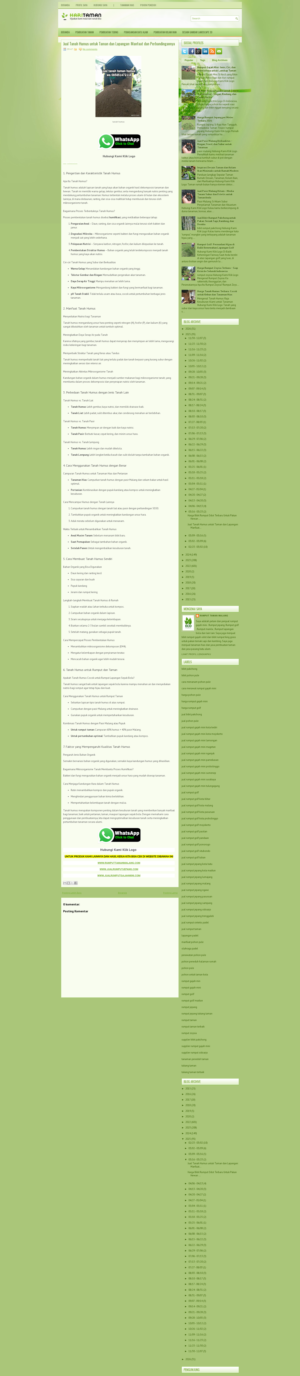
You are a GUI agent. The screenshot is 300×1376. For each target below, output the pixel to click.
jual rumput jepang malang (196, 883)
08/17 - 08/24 (195, 405)
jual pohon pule (190, 721)
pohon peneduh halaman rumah (199, 961)
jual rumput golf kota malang (197, 805)
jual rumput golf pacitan (194, 831)
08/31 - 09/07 (195, 394)
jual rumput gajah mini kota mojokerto (202, 734)
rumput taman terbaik (193, 1026)
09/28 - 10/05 (195, 371)
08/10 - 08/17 (195, 411)
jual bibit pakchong (192, 714)
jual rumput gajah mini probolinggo (200, 766)
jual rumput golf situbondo (196, 851)
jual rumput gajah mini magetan (199, 747)
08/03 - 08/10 (195, 416)
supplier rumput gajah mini (196, 1046)
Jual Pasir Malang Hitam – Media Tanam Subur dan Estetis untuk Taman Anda (215, 194)
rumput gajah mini (191, 987)
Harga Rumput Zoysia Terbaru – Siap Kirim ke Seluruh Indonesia (217, 269)
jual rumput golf (190, 792)
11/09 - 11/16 (195, 355)
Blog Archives (219, 60)
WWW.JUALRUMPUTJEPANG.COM (119, 869)
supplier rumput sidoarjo (195, 1052)
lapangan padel (190, 935)
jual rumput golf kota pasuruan (198, 812)
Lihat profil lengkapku (196, 654)
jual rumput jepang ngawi (195, 890)
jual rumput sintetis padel (195, 922)
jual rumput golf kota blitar (196, 799)
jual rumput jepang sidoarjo (196, 909)
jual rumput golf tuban (193, 857)
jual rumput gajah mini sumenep (199, 773)
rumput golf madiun (192, 1000)
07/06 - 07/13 (195, 433)
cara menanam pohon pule (196, 682)
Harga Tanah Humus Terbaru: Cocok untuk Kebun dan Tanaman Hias (217, 293)
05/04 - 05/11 (195, 483)
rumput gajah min (191, 981)
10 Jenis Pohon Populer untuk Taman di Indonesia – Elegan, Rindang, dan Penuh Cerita (218, 94)
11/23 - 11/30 (195, 343)
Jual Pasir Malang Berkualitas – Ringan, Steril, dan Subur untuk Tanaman (214, 144)
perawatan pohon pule (194, 955)
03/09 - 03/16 (195, 535)
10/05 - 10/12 (195, 366)
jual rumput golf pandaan (195, 838)
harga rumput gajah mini (195, 701)
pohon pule (188, 968)
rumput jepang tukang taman (197, 1013)
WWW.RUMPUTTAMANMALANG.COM (119, 862)
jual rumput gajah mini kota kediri (199, 727)
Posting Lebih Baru (72, 892)
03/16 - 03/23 (195, 511)
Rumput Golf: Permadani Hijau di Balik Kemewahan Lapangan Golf (216, 246)
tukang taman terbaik (193, 1072)
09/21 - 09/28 (195, 377)
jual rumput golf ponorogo (196, 844)
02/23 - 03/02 (195, 546)
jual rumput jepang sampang (197, 903)
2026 (188, 328)
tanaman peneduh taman (195, 1059)
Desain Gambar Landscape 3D (197, 32)
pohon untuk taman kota (195, 974)
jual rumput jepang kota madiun (199, 870)
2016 (188, 594)
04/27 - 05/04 (195, 489)
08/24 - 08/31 (195, 399)
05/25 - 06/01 (195, 466)
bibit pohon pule (190, 675)
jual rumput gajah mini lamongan (199, 740)
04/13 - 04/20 (195, 500)
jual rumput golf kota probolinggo (200, 818)
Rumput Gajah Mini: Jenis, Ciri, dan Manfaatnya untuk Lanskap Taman (216, 69)
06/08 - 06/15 (195, 455)
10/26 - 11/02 (195, 360)
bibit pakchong (189, 668)
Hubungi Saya (100, 5)
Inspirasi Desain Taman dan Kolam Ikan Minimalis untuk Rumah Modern (217, 169)
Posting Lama (170, 892)
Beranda (65, 5)
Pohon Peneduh (148, 5)
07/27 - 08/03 (195, 422)
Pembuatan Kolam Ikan (165, 32)
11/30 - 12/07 (195, 338)
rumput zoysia (189, 1033)
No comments (90, 49)
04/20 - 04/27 (195, 494)
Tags (202, 60)
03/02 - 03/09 (195, 541)
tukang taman (189, 1065)
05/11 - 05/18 (195, 478)
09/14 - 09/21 (195, 383)
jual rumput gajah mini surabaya (199, 779)
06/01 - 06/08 (195, 461)
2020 (188, 571)
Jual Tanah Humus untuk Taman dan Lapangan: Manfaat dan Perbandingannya (119, 44)
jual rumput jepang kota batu (197, 864)
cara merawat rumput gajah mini (199, 688)
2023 (188, 560)
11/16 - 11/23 (195, 349)
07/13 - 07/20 (195, 427)
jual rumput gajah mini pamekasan (200, 760)
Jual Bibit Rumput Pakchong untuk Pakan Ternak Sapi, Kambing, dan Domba (216, 221)
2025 (188, 334)
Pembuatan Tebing (108, 32)
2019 (188, 577)
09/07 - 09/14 (195, 388)
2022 (188, 566)
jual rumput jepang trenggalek (198, 916)
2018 (188, 582)
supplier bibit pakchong (194, 1039)
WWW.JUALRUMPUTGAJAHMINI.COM (118, 875)
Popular (189, 60)
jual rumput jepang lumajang (197, 877)
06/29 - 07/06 (195, 439)
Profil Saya (81, 5)
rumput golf (188, 994)
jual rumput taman (191, 929)
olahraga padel (190, 948)
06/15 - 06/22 (195, 450)
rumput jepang (189, 1007)
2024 (188, 554)
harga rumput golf (191, 708)
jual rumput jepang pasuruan (197, 896)
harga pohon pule (191, 695)
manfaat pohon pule (193, 942)
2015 (188, 599)
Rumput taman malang (214, 616)
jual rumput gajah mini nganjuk (198, 753)
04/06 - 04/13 (195, 506)
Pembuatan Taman (84, 32)
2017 (188, 588)
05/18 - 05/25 (195, 472)
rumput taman (189, 1020)
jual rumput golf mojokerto (196, 825)
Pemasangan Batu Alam (136, 32)
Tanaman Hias (127, 5)
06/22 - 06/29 (195, 444)
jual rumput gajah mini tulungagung (201, 786)
